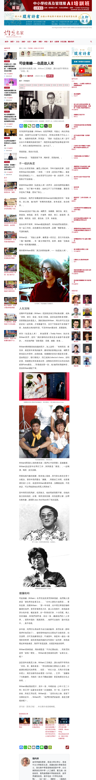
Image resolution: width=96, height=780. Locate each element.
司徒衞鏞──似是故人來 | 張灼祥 (36, 48)
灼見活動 (63, 42)
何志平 (84, 96)
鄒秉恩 (84, 203)
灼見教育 (7, 87)
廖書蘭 (84, 139)
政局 (6, 42)
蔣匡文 (84, 118)
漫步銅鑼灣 (85, 94)
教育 (12, 42)
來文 (83, 223)
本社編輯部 (10, 73)
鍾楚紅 (22, 88)
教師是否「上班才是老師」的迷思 (86, 199)
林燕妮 (35, 85)
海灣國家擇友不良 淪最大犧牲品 (86, 240)
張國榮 (22, 85)
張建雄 (84, 180)
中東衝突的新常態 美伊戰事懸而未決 (86, 126)
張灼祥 (30, 76)
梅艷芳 (41, 85)
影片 (51, 42)
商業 (40, 42)
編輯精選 (84, 89)
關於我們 (71, 42)
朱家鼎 (54, 85)
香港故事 (28, 85)
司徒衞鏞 (47, 85)
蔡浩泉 (66, 85)
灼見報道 (7, 61)
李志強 (84, 189)
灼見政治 (7, 162)
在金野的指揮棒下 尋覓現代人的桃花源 (10, 143)
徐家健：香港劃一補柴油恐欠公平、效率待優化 (10, 167)
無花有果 (84, 187)
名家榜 (56, 42)
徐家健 (84, 159)
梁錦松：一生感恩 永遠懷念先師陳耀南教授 (86, 85)
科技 (45, 42)
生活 (28, 42)
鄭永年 (84, 213)
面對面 (50, 76)
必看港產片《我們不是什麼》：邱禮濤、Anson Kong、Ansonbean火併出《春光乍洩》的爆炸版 (63, 729)
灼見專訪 (7, 111)
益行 (83, 263)
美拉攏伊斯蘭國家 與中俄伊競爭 (86, 282)
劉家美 (84, 151)
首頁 (20, 48)
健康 (34, 42)
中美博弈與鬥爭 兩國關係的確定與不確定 (86, 209)
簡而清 (60, 85)
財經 (23, 42)
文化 (17, 42)
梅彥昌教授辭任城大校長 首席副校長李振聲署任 (10, 93)
